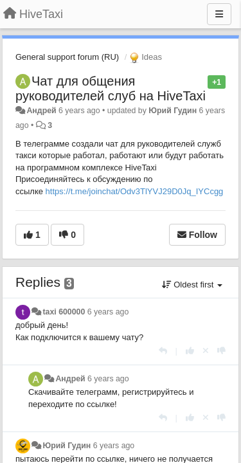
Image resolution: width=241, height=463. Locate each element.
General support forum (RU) (67, 57)
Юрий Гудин (172, 110)
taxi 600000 (63, 311)
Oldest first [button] (192, 284)
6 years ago (108, 311)
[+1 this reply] (190, 351)
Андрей (41, 110)
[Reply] (163, 351)
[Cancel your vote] (205, 351)
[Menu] (219, 14)
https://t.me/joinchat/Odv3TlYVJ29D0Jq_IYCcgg (135, 191)
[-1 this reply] (221, 351)
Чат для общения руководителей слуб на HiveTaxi (110, 88)
